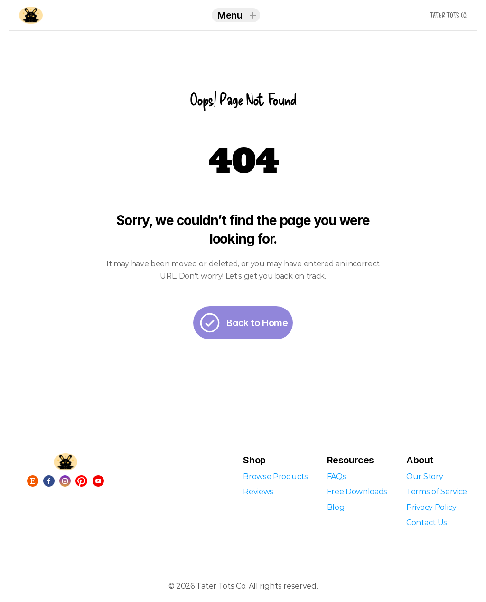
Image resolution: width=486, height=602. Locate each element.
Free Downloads (357, 491)
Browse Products (275, 476)
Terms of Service (436, 491)
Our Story (424, 476)
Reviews (258, 491)
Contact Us (426, 522)
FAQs (336, 476)
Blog (336, 507)
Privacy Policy (431, 507)
